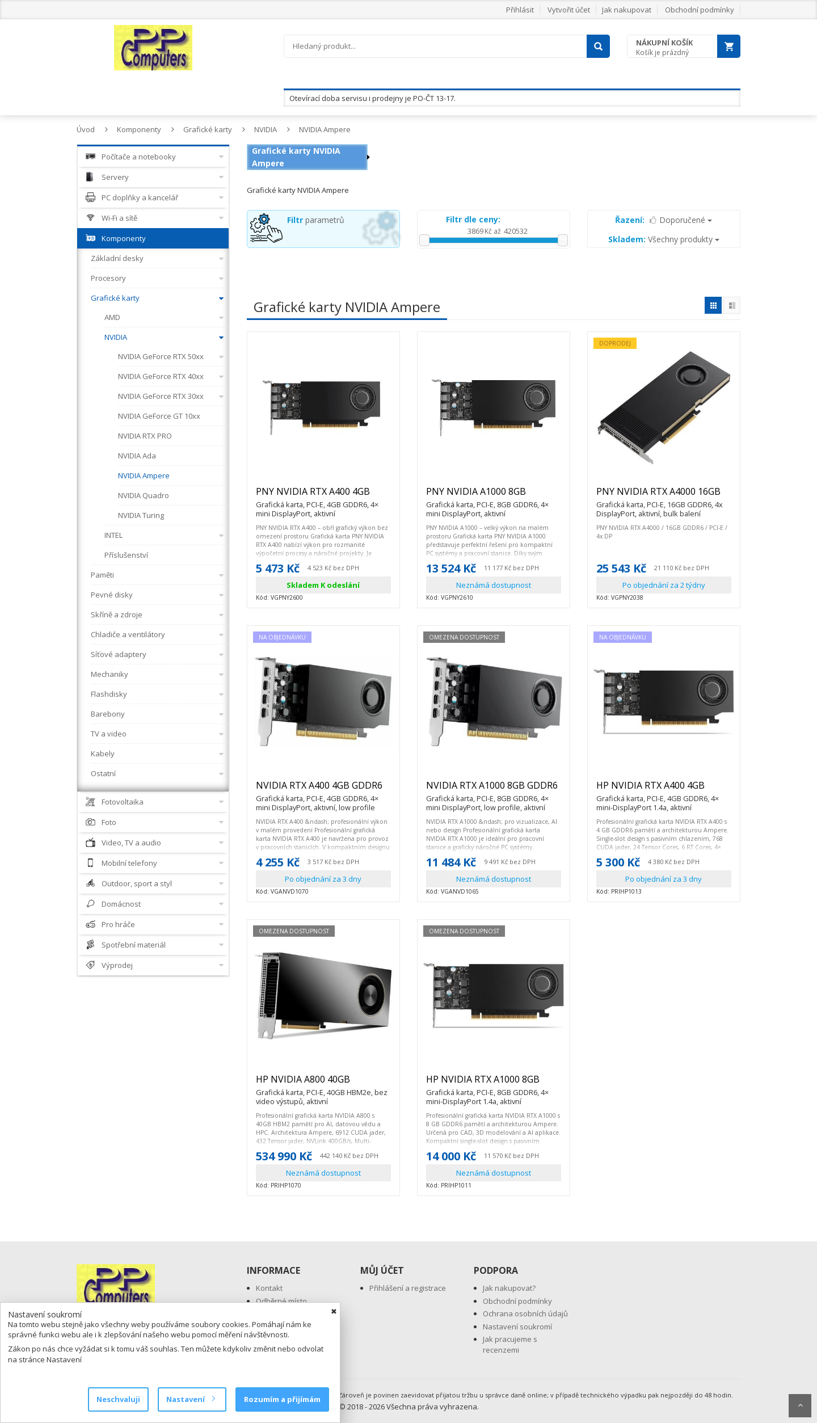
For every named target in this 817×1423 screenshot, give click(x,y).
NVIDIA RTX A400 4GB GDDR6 (323, 790)
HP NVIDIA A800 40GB (323, 1084)
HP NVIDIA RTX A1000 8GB (493, 1084)
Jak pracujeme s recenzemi (510, 1344)
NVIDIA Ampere (325, 129)
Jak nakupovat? (509, 1288)
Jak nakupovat (626, 10)
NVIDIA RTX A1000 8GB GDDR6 (493, 790)
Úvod (86, 129)
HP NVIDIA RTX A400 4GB (663, 790)
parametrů (315, 219)
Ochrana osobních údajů (525, 1313)
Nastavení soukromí (517, 1326)
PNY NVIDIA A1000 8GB (493, 496)
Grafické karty (207, 129)
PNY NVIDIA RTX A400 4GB (323, 496)
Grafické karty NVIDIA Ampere (296, 157)
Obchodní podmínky (699, 10)
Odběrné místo (281, 1301)
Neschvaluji (118, 1399)
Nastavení (190, 1399)
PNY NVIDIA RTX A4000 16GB (663, 496)
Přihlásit (520, 10)
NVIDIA (265, 129)
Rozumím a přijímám (282, 1399)
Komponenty (139, 129)
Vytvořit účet (569, 10)
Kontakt (269, 1288)
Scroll (800, 1405)
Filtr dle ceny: (473, 219)
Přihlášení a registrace (407, 1288)
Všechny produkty (663, 239)
